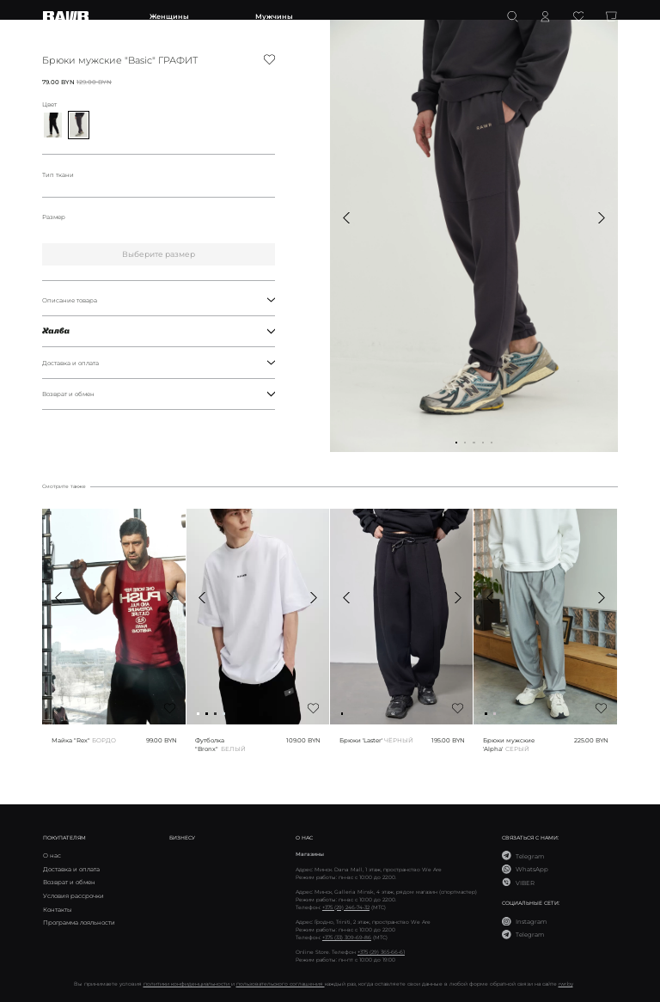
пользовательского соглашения (280, 983)
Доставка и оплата (158, 362)
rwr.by (566, 983)
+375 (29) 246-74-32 (346, 907)
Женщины (169, 16)
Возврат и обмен (158, 393)
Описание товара (158, 300)
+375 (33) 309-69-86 (346, 937)
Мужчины (274, 16)
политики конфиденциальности (187, 983)
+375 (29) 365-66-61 (381, 952)
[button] (346, 217)
